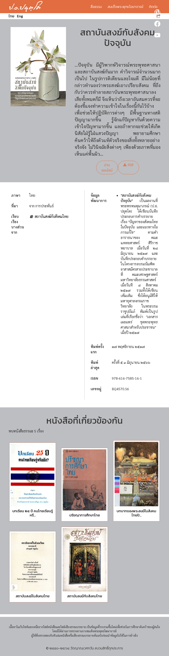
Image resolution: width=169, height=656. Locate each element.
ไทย (11, 16)
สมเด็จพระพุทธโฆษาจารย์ (125, 6)
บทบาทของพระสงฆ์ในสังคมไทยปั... (136, 513)
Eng (20, 16)
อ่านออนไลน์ (106, 167)
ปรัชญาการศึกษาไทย (84, 515)
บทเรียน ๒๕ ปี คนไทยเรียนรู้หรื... (32, 513)
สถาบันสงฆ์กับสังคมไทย (51, 216)
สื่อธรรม (96, 6)
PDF (128, 165)
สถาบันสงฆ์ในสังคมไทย (33, 596)
